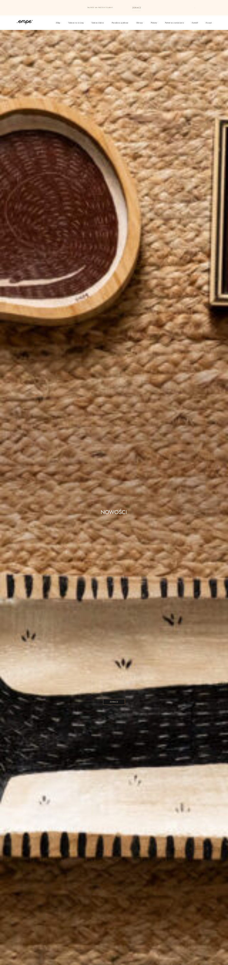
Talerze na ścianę (75, 23)
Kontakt (195, 23)
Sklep (58, 23)
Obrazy (139, 23)
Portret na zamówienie (174, 23)
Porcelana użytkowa (120, 23)
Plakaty (154, 23)
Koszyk (209, 23)
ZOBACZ (136, 7)
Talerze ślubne (97, 23)
